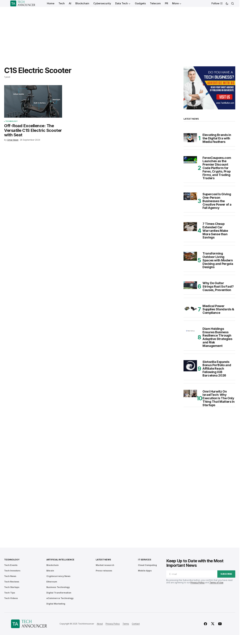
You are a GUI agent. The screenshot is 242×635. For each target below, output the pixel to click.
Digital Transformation (58, 592)
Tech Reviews (11, 581)
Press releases (104, 570)
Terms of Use (216, 582)
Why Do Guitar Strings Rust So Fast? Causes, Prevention (218, 286)
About (100, 623)
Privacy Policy (197, 582)
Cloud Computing (147, 565)
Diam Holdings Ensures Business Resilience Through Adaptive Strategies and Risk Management (217, 337)
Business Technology (58, 587)
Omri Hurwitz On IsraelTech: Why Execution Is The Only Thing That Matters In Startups (218, 398)
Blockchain (52, 565)
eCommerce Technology (59, 598)
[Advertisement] (119, 32)
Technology (11, 121)
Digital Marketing (55, 603)
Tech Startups (11, 587)
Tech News (10, 576)
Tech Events (10, 565)
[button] (227, 3)
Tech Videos (11, 598)
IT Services (144, 559)
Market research (105, 565)
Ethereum (51, 581)
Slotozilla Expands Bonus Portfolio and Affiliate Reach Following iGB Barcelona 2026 (217, 368)
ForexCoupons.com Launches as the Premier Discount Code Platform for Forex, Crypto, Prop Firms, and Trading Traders (217, 168)
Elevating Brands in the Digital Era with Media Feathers (217, 138)
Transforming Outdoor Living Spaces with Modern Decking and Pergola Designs (218, 260)
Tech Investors (12, 570)
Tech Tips (9, 592)
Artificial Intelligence (60, 559)
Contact (136, 623)
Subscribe (226, 574)
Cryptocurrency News (58, 576)
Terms (125, 623)
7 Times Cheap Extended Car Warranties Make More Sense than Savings (215, 230)
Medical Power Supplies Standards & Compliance (218, 309)
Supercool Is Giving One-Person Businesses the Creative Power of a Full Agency (217, 201)
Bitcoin (50, 570)
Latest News (103, 559)
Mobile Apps (145, 570)
